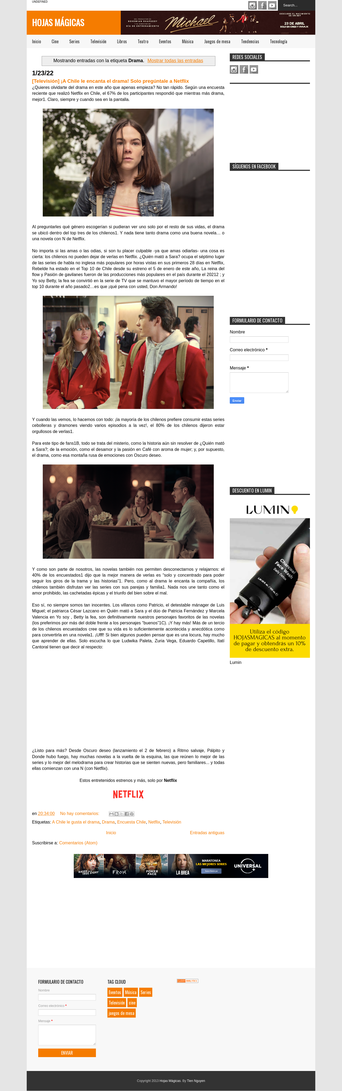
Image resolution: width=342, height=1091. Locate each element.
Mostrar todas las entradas (175, 60)
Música (187, 41)
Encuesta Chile (131, 822)
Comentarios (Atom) (78, 843)
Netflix (154, 822)
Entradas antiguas (207, 832)
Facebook (262, 5)
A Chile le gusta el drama (76, 822)
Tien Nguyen (196, 1081)
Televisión (98, 41)
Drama (108, 822)
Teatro (143, 41)
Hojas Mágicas (58, 22)
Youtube (272, 5)
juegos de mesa (121, 1013)
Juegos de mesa (217, 41)
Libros (122, 41)
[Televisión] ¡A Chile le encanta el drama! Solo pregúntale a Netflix (110, 81)
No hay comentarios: (80, 813)
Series (74, 41)
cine (132, 1002)
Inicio (36, 41)
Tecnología (278, 41)
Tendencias (250, 41)
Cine (55, 41)
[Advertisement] (270, 119)
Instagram (252, 5)
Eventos (165, 41)
